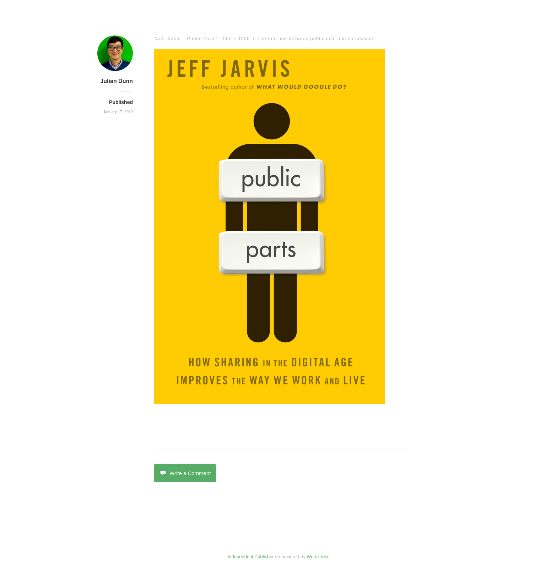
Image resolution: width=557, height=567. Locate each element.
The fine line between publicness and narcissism (315, 38)
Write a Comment (185, 473)
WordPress (318, 556)
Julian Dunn (116, 81)
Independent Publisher (251, 556)
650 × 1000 (236, 38)
